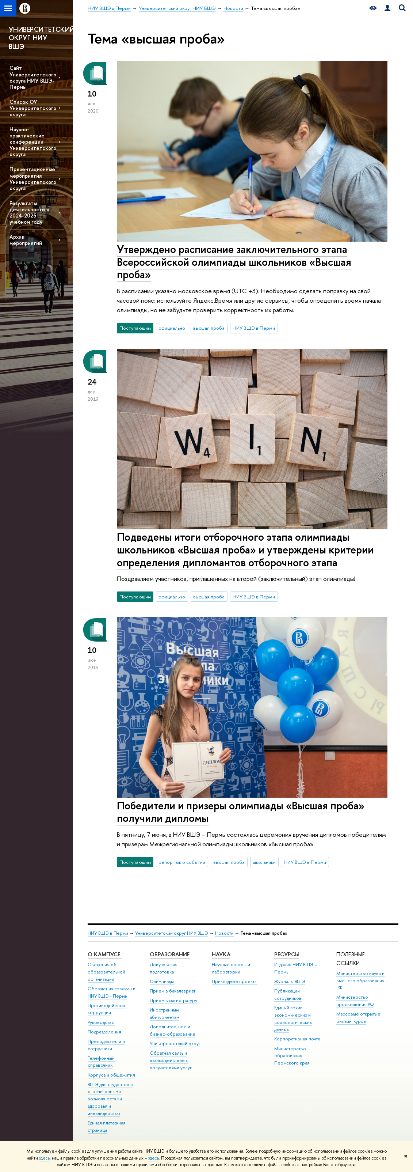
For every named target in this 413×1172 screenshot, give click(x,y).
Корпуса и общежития (111, 1075)
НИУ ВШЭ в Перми (254, 328)
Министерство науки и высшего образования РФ (360, 980)
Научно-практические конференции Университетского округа (32, 142)
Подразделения (104, 1032)
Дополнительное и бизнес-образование (172, 1030)
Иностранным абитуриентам (164, 1013)
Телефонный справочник (101, 1062)
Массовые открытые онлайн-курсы (358, 1017)
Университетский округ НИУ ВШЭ (171, 933)
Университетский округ (175, 1043)
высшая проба (209, 328)
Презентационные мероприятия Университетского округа (32, 178)
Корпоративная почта (297, 1039)
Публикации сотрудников (288, 994)
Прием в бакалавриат (172, 991)
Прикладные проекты (234, 981)
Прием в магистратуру (173, 1000)
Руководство (101, 1022)
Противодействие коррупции (107, 1009)
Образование (170, 954)
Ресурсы (286, 954)
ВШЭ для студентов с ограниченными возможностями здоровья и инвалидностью (110, 1098)
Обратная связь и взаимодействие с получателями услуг (171, 1060)
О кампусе (105, 954)
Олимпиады (162, 981)
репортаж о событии (181, 862)
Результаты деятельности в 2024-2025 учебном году (29, 212)
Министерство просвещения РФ (355, 1000)
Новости (224, 933)
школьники (264, 862)
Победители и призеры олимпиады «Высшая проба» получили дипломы (240, 811)
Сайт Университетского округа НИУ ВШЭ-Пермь (32, 77)
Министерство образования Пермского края (292, 1056)
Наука (221, 954)
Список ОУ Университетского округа (32, 108)
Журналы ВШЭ (289, 981)
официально (171, 328)
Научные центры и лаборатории (231, 968)
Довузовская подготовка (163, 968)
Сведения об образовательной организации (106, 971)
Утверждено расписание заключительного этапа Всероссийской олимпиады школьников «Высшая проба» (234, 261)
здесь (44, 1158)
